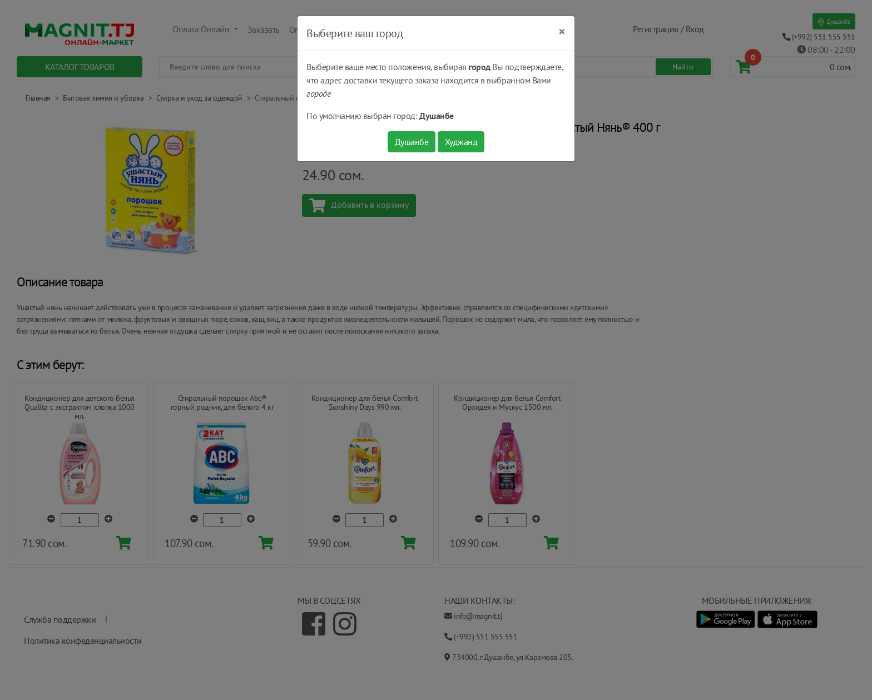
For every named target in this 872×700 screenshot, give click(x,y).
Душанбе (412, 141)
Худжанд (461, 141)
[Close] (561, 31)
